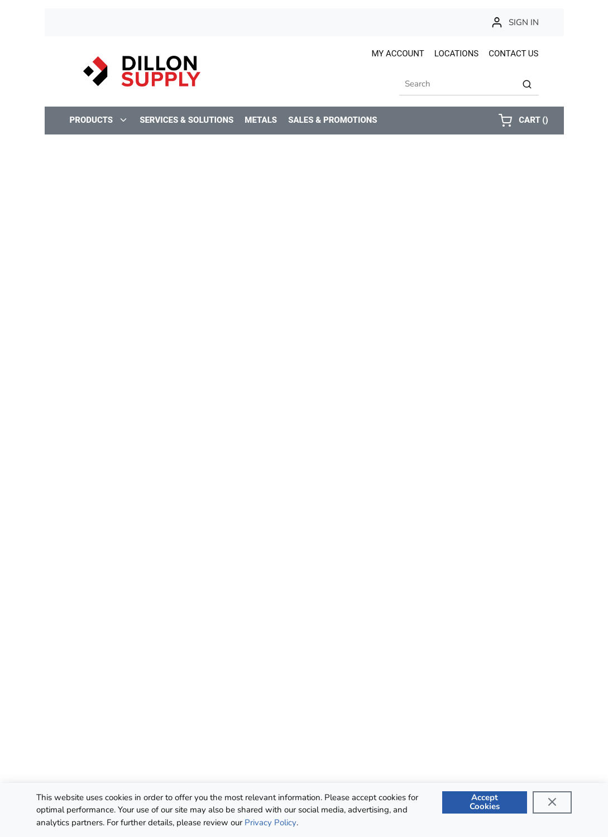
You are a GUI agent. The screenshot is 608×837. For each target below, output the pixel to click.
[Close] (552, 802)
